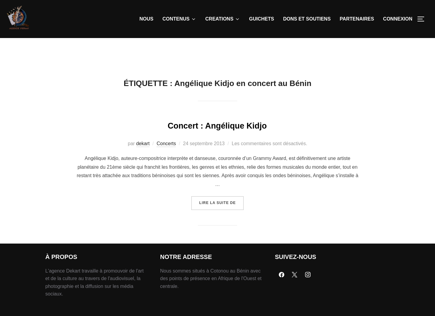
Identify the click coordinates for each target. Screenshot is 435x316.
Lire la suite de (221, 214)
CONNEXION (397, 18)
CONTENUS (179, 19)
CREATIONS (222, 19)
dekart (143, 157)
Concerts (166, 157)
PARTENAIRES (357, 18)
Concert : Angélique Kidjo (217, 138)
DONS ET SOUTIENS (306, 18)
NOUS (146, 18)
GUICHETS (261, 18)
